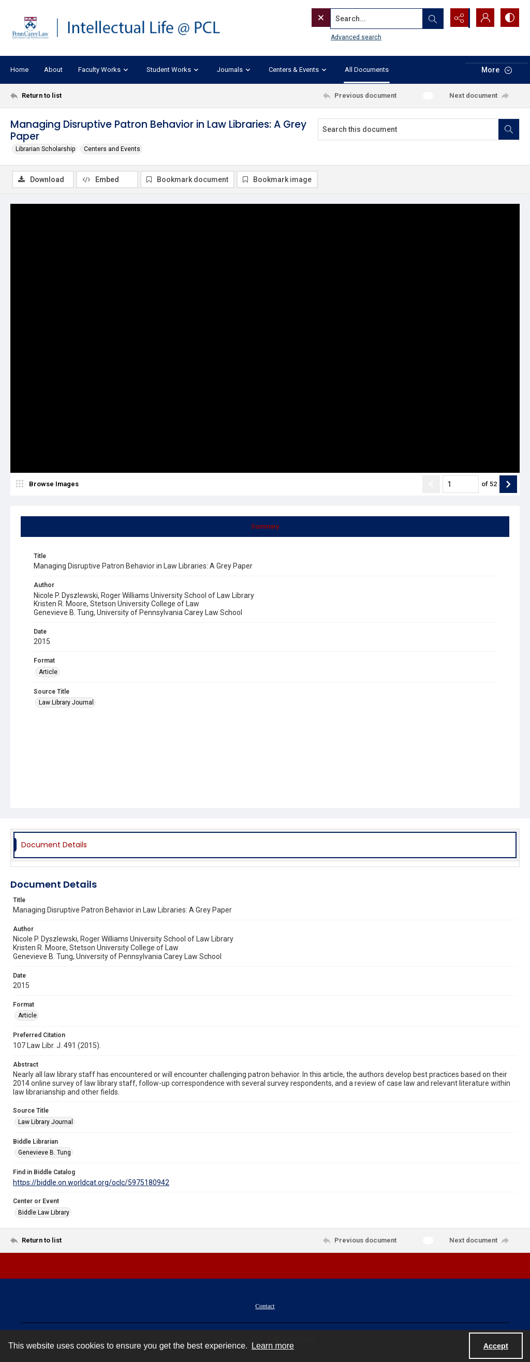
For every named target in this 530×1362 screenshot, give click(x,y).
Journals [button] (235, 69)
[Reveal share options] (457, 18)
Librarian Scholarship (45, 149)
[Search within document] (508, 129)
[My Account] (483, 18)
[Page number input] (461, 484)
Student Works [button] (173, 69)
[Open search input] (431, 18)
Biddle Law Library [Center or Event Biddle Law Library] (43, 1213)
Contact (264, 1306)
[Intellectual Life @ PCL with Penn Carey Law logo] (122, 28)
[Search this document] (408, 129)
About (53, 69)
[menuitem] (264, 1306)
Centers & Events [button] (299, 69)
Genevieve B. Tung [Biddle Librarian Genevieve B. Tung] (44, 1153)
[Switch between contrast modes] (509, 18)
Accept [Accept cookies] (495, 1346)
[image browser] (49, 484)
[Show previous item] (431, 484)
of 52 (489, 484)
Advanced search (335, 36)
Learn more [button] (273, 1345)
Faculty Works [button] (104, 69)
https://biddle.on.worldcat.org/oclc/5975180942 (91, 1183)
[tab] (265, 527)
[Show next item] (508, 484)
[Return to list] (79, 96)
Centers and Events (112, 149)
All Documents (367, 69)
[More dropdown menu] (496, 70)
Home (19, 69)
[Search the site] (355, 18)
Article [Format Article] (48, 672)
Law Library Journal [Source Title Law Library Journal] (66, 703)
